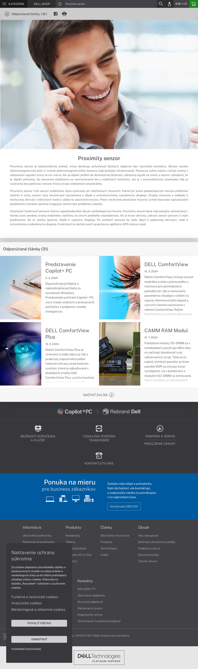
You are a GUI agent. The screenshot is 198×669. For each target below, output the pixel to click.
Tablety (70, 542)
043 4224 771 (87, 589)
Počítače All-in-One (79, 554)
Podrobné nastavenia (26, 649)
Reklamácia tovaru (90, 608)
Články (106, 527)
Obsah (143, 527)
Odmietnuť (39, 639)
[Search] (161, 4)
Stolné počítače (76, 548)
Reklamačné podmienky (39, 542)
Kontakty (85, 581)
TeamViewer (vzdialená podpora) (99, 621)
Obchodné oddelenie (91, 595)
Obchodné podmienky (37, 535)
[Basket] (193, 4)
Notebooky (73, 535)
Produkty (73, 527)
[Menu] (13, 4)
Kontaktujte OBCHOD (124, 506)
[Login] (169, 4)
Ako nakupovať (148, 535)
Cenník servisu (147, 561)
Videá (104, 554)
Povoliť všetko (39, 623)
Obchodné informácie (114, 535)
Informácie (32, 527)
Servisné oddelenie (90, 602)
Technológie (108, 548)
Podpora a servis (149, 548)
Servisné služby (148, 554)
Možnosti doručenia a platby (156, 542)
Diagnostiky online (90, 614)
